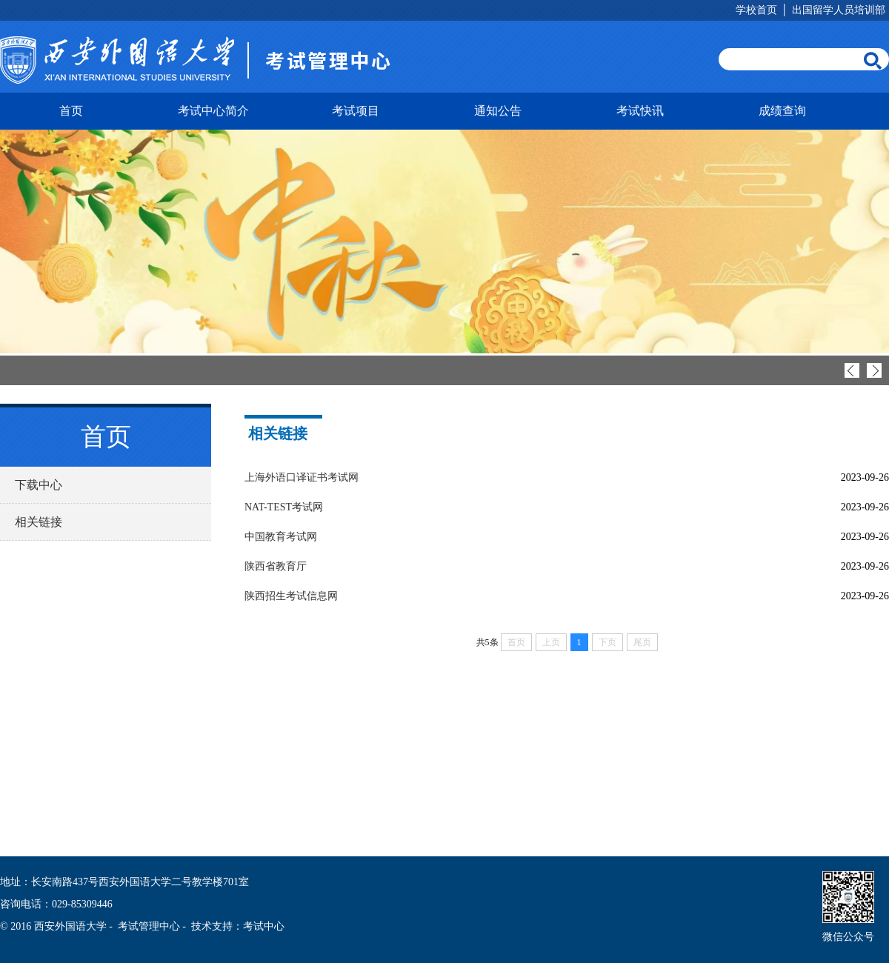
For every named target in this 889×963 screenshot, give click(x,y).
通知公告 (498, 110)
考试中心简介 (213, 110)
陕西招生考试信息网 (291, 596)
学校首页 (756, 10)
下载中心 (38, 485)
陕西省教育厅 (275, 566)
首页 (71, 110)
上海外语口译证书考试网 (301, 477)
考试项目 (355, 110)
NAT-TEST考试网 (283, 507)
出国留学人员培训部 (838, 10)
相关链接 (38, 522)
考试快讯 (640, 110)
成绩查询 (782, 110)
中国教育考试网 (280, 536)
